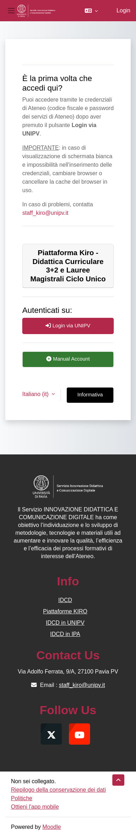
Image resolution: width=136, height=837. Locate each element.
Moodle (51, 827)
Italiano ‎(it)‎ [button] (36, 394)
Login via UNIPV (68, 325)
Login (123, 10)
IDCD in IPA (65, 634)
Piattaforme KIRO (65, 611)
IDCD (65, 600)
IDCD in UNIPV (65, 623)
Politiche (21, 798)
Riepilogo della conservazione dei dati (58, 790)
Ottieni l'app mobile (35, 807)
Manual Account (68, 359)
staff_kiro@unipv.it (45, 213)
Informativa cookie (90, 397)
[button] (91, 10)
